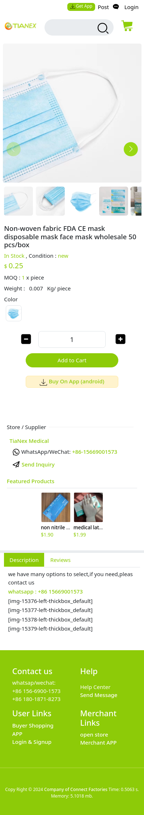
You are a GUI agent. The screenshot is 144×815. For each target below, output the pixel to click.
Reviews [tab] (60, 559)
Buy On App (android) (72, 381)
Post (103, 7)
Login (131, 7)
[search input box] (72, 27)
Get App (81, 6)
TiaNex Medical (29, 440)
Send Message (99, 694)
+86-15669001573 (94, 451)
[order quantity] (72, 339)
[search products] (102, 28)
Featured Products (31, 481)
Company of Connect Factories (75, 789)
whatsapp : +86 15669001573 (45, 591)
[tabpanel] (72, 604)
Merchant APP (98, 742)
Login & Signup (32, 741)
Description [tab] (24, 559)
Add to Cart (72, 360)
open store (94, 734)
